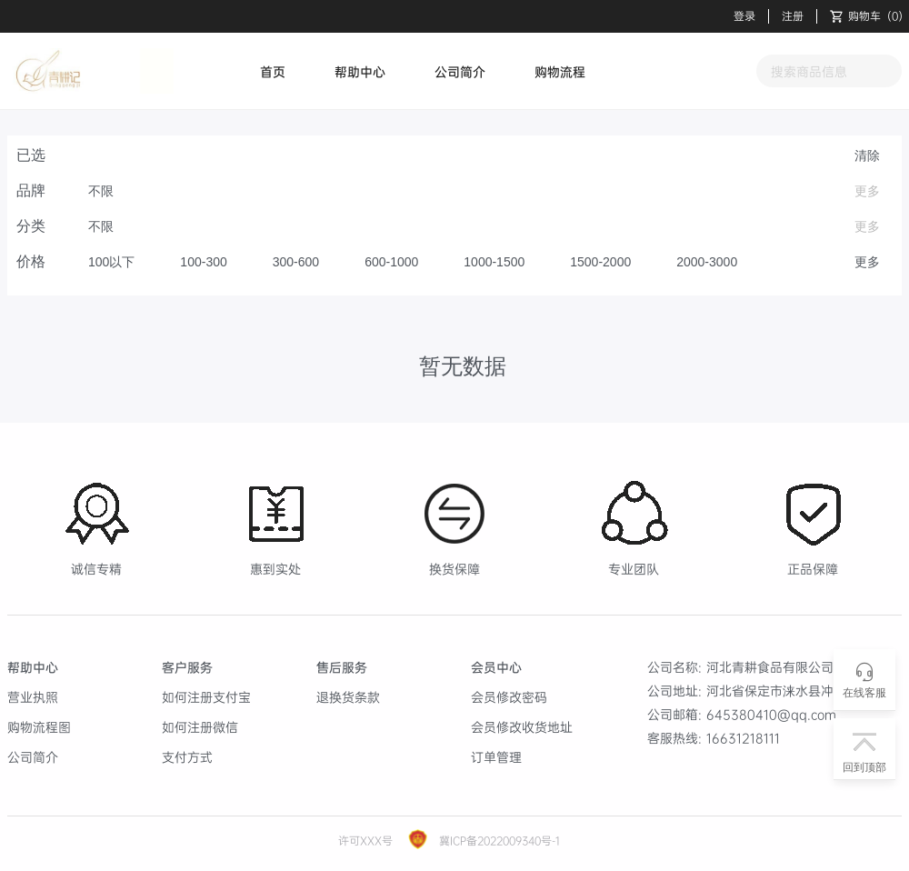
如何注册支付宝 (206, 697)
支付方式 (187, 757)
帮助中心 (360, 71)
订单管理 (496, 757)
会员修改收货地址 (522, 727)
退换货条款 (348, 697)
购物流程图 (39, 727)
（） (869, 16)
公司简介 (460, 71)
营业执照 (32, 697)
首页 (272, 71)
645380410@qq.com (771, 714)
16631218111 (743, 737)
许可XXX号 (365, 840)
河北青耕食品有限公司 (770, 667)
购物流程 (559, 71)
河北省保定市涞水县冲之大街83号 (803, 690)
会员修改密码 (509, 697)
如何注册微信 (200, 727)
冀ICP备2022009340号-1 (497, 840)
